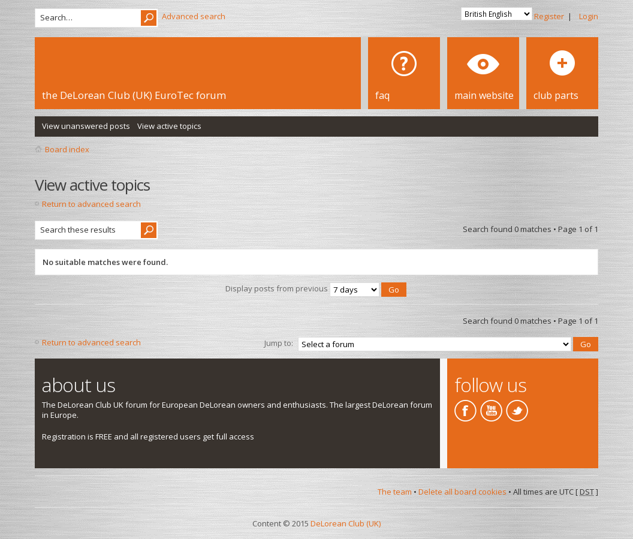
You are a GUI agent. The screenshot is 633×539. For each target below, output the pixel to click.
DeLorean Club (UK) (346, 523)
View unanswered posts (86, 126)
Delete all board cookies (462, 491)
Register (549, 16)
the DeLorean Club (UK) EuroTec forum (134, 95)
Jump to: (278, 343)
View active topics (169, 126)
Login (588, 16)
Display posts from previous (315, 288)
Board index (67, 149)
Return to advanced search (91, 203)
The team (395, 491)
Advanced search (193, 16)
